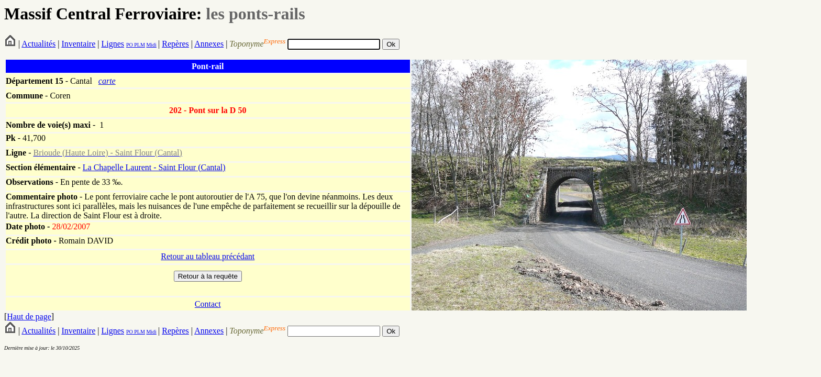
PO (129, 45)
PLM (139, 45)
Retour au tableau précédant (207, 256)
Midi (151, 45)
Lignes (112, 43)
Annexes (209, 43)
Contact (208, 304)
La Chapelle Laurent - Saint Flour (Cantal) (154, 167)
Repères (175, 43)
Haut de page (29, 316)
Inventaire (78, 43)
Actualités (38, 43)
